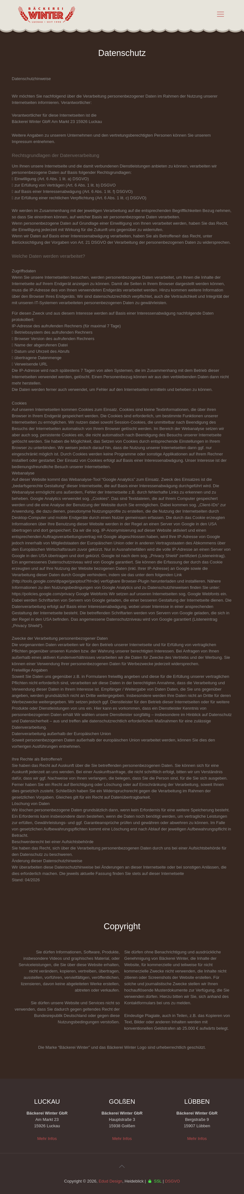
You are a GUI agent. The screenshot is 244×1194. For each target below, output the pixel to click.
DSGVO (172, 1181)
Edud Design (110, 1181)
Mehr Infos (47, 1138)
